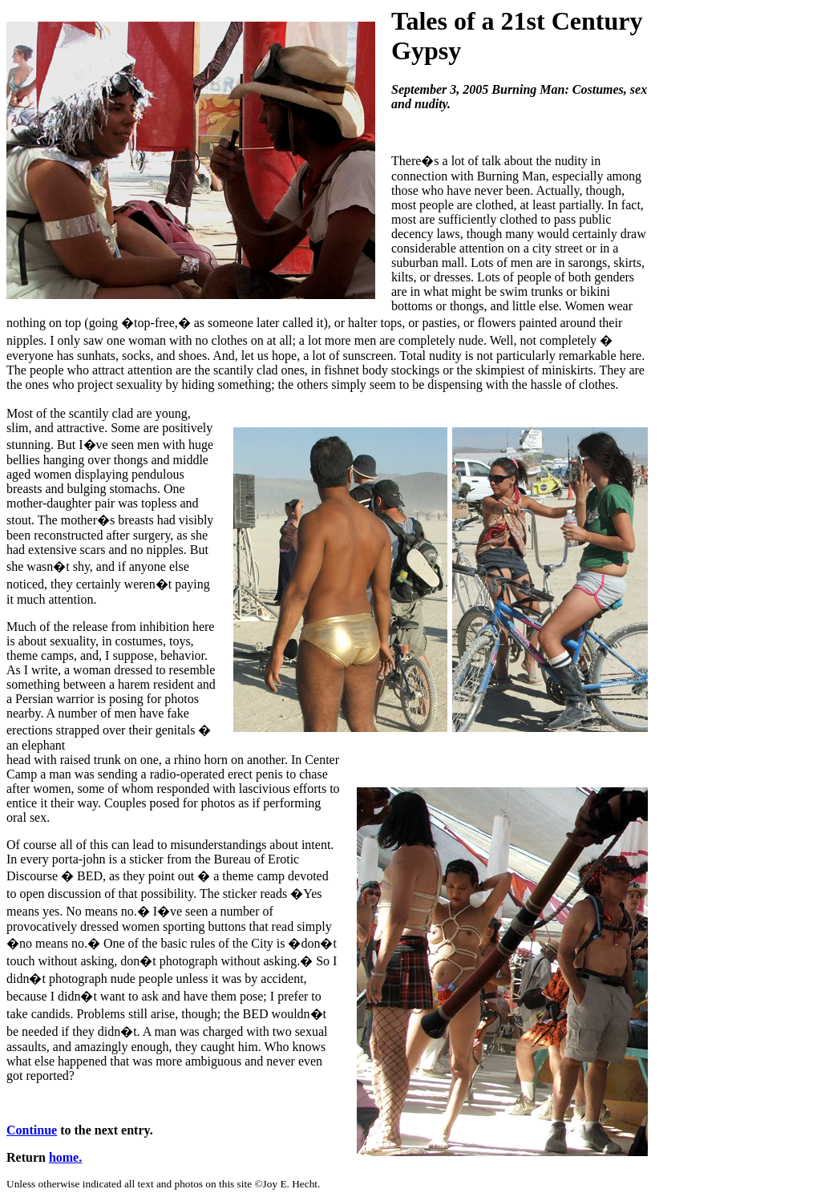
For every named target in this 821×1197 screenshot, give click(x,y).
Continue (31, 1130)
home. (65, 1157)
